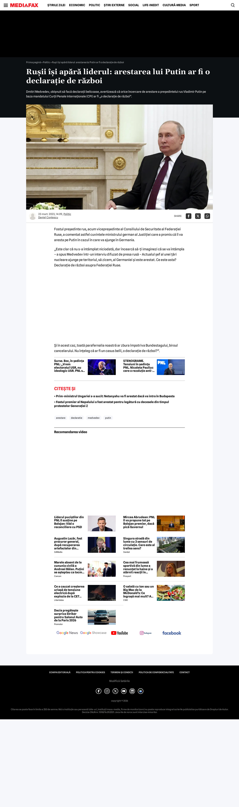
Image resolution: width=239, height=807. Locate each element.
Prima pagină (33, 62)
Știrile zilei (56, 5)
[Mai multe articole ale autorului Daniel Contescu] (32, 216)
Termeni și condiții (122, 672)
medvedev (94, 417)
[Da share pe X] (198, 216)
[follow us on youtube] (119, 633)
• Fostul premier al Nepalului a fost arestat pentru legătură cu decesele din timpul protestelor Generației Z (111, 404)
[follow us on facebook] (172, 633)
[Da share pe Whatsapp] (207, 216)
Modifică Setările (119, 681)
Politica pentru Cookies (90, 672)
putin (108, 417)
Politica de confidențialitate (156, 672)
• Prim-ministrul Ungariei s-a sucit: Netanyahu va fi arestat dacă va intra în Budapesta (114, 396)
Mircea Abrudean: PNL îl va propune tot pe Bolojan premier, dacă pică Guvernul (139, 522)
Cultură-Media (174, 5)
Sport (194, 5)
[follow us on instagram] (146, 633)
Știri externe (114, 5)
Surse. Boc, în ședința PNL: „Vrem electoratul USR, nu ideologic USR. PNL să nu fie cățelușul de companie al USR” (69, 365)
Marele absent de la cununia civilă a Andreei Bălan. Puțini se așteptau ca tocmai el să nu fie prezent (69, 567)
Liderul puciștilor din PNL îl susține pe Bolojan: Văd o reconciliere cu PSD (69, 522)
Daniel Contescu (48, 217)
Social (133, 5)
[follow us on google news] (67, 633)
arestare (60, 417)
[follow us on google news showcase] (93, 633)
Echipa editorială (59, 672)
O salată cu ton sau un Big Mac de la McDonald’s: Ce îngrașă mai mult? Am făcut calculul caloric (138, 591)
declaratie (76, 417)
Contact (184, 672)
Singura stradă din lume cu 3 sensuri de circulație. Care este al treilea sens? (139, 543)
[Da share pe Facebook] (188, 216)
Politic (94, 5)
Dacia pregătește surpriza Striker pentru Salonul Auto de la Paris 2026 (68, 615)
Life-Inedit (151, 5)
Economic (77, 5)
